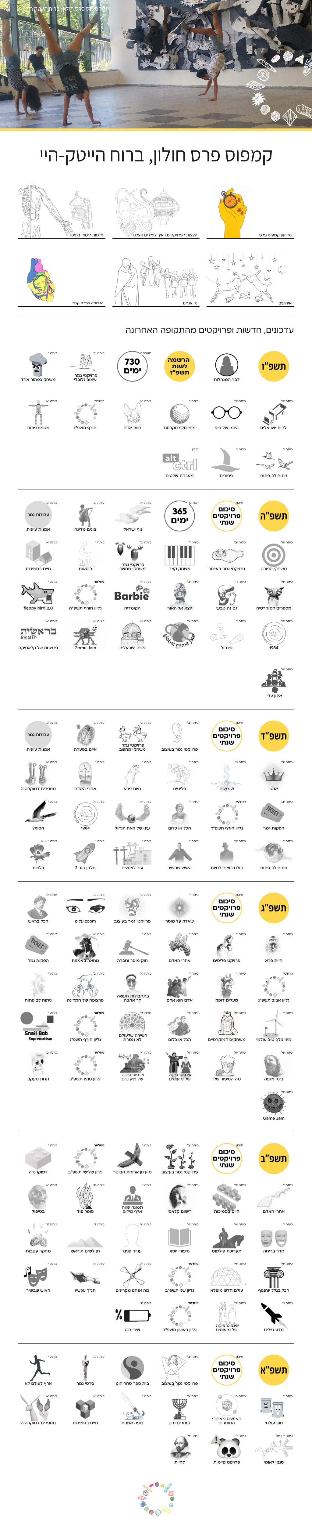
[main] (156, 154)
